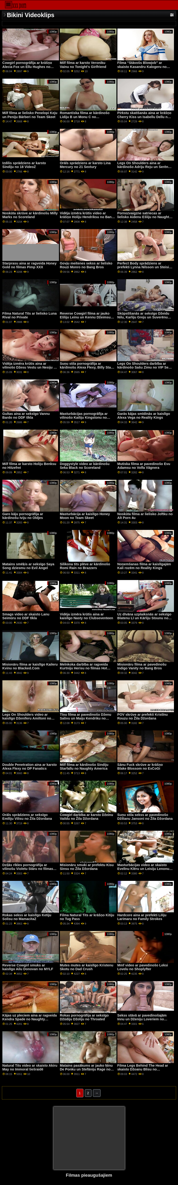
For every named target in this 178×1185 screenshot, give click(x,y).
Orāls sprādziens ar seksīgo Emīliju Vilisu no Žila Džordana (27, 817)
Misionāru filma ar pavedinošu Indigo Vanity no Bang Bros (142, 666)
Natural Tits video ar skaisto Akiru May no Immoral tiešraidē (29, 1067)
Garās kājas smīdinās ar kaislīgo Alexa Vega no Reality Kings (143, 416)
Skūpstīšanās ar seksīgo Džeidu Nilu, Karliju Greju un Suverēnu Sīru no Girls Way (143, 317)
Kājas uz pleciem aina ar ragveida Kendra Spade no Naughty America (29, 1019)
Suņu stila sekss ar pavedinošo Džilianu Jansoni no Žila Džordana (145, 817)
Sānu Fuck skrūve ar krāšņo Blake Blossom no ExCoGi (140, 767)
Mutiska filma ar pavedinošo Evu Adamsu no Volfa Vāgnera (143, 466)
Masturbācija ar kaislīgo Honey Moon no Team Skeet (85, 516)
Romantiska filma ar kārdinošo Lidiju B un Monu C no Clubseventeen (85, 117)
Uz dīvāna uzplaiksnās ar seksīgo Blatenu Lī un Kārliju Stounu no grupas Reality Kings (144, 618)
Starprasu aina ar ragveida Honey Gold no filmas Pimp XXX (29, 265)
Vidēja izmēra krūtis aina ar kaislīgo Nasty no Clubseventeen (86, 616)
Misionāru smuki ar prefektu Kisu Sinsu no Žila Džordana (87, 867)
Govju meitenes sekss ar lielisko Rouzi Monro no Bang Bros (86, 265)
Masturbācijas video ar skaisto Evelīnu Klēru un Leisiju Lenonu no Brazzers (143, 869)
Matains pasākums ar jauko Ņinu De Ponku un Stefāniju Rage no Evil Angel (86, 1069)
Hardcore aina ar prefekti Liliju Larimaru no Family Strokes (142, 917)
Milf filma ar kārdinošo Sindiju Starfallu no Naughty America (84, 767)
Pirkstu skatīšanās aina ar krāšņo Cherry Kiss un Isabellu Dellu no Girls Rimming (144, 117)
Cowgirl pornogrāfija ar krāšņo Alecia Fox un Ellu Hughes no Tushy (27, 66)
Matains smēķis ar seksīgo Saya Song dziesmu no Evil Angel (28, 566)
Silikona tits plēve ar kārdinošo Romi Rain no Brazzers (85, 566)
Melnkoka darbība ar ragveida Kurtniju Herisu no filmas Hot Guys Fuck (84, 668)
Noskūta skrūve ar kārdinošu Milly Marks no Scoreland (30, 215)
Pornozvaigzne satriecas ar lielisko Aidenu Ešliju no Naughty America (144, 217)
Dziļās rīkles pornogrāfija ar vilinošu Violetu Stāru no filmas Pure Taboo (27, 869)
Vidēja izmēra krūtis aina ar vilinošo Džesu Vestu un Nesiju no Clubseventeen (30, 367)
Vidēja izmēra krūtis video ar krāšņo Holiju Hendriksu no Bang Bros (87, 217)
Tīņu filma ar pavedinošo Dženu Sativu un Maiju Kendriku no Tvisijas (85, 718)
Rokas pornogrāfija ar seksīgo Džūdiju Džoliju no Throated (84, 1017)
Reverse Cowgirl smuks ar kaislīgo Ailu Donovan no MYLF (27, 967)
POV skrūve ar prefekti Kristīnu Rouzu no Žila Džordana (142, 716)
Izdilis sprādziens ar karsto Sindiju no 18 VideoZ (24, 165)
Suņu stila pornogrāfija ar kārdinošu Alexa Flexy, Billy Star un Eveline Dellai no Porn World (86, 367)
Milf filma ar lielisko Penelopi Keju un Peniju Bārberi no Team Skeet (29, 115)
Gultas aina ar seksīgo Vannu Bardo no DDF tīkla (26, 416)
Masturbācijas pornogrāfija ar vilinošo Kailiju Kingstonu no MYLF (84, 417)
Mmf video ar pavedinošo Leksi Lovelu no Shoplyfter (142, 967)
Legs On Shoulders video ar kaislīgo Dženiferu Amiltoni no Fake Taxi (26, 718)
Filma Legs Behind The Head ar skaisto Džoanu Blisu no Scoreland (142, 1069)
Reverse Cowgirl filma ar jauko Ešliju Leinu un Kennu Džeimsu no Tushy (85, 317)
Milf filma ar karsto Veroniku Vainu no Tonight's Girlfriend (83, 65)
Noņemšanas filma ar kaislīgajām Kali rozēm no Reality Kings (144, 566)
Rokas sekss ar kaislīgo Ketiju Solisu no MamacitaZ (26, 917)
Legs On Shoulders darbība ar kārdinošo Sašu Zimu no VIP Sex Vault (143, 367)
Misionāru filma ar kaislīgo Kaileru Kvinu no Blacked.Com (30, 666)
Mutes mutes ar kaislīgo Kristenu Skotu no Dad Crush (86, 967)
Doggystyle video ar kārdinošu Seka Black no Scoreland (85, 466)
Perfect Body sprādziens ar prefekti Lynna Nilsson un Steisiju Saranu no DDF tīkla (144, 267)
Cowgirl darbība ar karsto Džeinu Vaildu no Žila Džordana (86, 817)
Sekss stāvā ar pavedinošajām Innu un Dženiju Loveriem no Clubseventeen (142, 1019)
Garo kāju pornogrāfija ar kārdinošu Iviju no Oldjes (22, 516)
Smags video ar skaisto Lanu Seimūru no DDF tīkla (25, 616)
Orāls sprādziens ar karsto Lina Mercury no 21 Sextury (85, 165)
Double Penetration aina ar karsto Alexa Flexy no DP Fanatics (29, 767)
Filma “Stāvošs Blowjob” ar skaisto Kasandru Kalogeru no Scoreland (142, 66)
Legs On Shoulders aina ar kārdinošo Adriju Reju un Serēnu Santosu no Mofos (143, 167)
